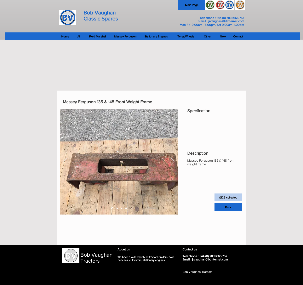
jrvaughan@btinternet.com (226, 21)
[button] (228, 197)
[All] (79, 36)
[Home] (39, 36)
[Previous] (65, 161)
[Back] (228, 207)
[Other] (207, 36)
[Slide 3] (121, 208)
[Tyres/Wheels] (186, 36)
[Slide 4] (126, 208)
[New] (223, 36)
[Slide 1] (112, 208)
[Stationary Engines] (156, 36)
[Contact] (265, 36)
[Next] (172, 161)
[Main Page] (191, 5)
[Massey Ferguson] (125, 36)
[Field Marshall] (98, 36)
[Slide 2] (117, 208)
